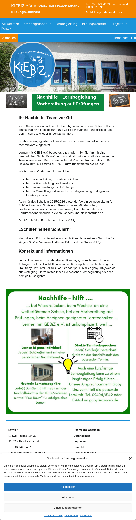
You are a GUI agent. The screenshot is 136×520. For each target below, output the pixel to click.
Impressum (86, 515)
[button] (130, 458)
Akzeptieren (68, 486)
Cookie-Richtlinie (53, 515)
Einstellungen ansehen (68, 507)
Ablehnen (68, 497)
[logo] (32, 42)
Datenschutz (71, 515)
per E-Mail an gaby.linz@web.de (94, 268)
